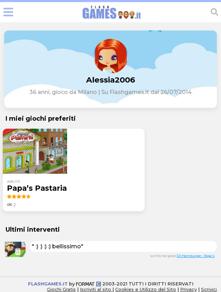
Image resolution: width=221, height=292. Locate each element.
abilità (13, 181)
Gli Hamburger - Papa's (196, 256)
